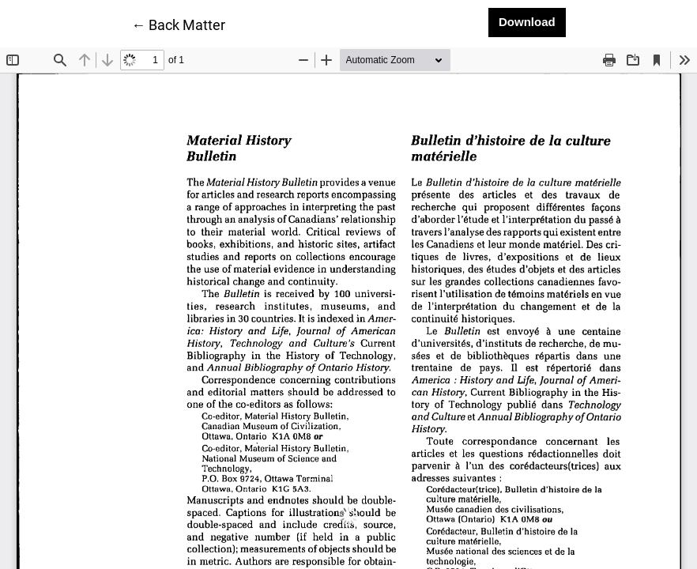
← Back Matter (178, 23)
